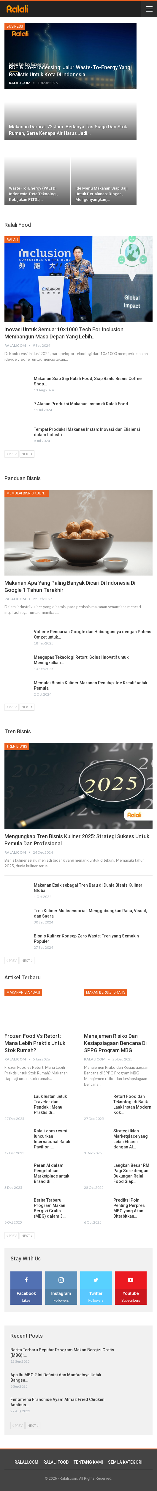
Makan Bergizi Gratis (105, 992)
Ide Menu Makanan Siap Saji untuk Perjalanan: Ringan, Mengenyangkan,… (101, 194)
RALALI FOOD (56, 1462)
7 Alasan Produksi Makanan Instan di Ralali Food (81, 403)
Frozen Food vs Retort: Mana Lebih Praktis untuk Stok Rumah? (34, 1043)
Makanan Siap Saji (23, 992)
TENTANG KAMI (88, 1462)
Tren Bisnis (17, 746)
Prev (12, 454)
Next (27, 454)
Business (15, 26)
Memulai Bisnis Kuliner (27, 493)
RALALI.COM (26, 1462)
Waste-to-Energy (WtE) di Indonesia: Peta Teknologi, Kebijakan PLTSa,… (33, 194)
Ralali (12, 240)
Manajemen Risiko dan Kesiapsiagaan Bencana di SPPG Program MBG (115, 1043)
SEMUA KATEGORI (125, 1462)
